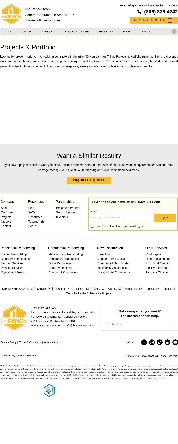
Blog (31, 207)
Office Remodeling (60, 263)
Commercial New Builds (113, 263)
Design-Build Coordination (114, 272)
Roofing (160, 5)
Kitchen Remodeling (14, 254)
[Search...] (139, 323)
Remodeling (127, 5)
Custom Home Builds (111, 258)
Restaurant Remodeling (64, 258)
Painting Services (12, 267)
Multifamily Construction (113, 267)
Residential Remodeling (18, 248)
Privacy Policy (8, 342)
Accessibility (51, 342)
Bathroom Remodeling (15, 258)
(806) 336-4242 (161, 12)
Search (33, 226)
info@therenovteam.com (80, 325)
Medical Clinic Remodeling (66, 254)
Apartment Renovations (64, 272)
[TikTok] (160, 342)
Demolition (104, 254)
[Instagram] (152, 342)
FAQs (32, 212)
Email (94, 210)
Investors (62, 217)
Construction (145, 5)
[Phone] (139, 12)
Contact (6, 226)
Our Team (7, 212)
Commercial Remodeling (66, 248)
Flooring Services (12, 263)
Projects (6, 217)
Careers (6, 221)
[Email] (121, 217)
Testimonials (36, 221)
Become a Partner (68, 207)
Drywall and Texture (13, 272)
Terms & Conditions (30, 342)
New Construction (110, 248)
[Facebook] (144, 342)
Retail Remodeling (60, 267)
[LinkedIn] (167, 342)
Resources (35, 217)
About (5, 207)
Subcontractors (66, 212)
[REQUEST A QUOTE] (154, 20)
